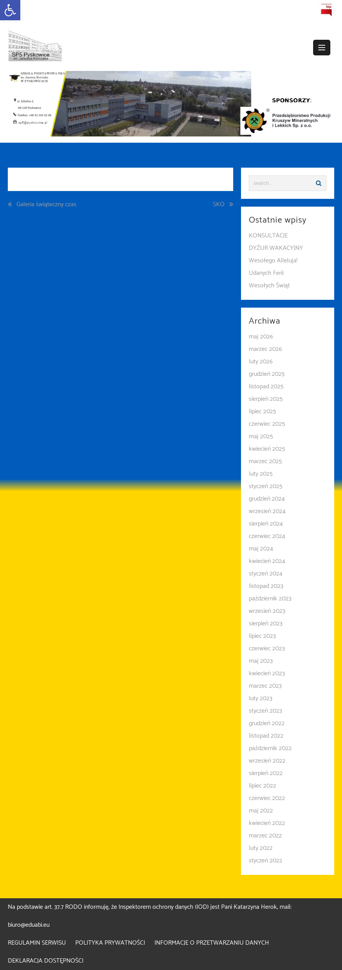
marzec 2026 (265, 349)
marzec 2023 (265, 686)
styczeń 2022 (265, 860)
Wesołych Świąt (269, 285)
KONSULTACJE (268, 235)
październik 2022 (270, 748)
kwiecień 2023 (267, 673)
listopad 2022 (266, 736)
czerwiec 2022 (267, 798)
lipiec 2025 (262, 411)
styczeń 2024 (265, 573)
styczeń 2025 (265, 486)
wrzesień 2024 (267, 511)
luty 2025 (261, 474)
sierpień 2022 (266, 773)
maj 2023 (261, 661)
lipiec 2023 (262, 636)
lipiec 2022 (262, 786)
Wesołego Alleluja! (273, 260)
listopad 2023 (266, 586)
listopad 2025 (266, 386)
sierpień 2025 (266, 399)
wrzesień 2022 (267, 761)
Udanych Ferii (266, 273)
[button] (10, 10)
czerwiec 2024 (267, 536)
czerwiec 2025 (267, 424)
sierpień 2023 (265, 623)
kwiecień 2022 (267, 823)
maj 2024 (261, 548)
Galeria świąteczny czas (46, 205)
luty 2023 (260, 698)
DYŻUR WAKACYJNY (276, 248)
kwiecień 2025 (267, 449)
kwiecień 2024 (267, 561)
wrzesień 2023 (267, 611)
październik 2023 (270, 598)
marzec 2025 (265, 461)
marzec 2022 (265, 835)
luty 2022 (261, 848)
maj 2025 (261, 436)
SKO (219, 205)
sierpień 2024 (266, 524)
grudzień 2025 (267, 374)
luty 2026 (261, 361)
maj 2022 (261, 810)
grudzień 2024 (267, 499)
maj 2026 (261, 336)
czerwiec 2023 (267, 648)
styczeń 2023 (265, 711)
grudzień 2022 (267, 723)
